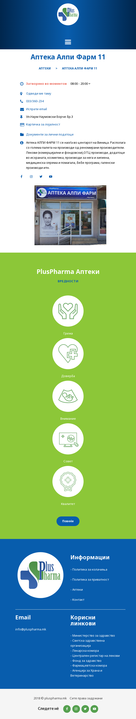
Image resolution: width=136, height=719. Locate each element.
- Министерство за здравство (92, 635)
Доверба (68, 376)
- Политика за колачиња (88, 569)
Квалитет (68, 504)
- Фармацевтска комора (88, 665)
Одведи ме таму (38, 93)
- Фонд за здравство (86, 660)
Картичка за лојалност (43, 124)
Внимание (68, 418)
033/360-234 (35, 101)
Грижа (68, 333)
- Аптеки (76, 589)
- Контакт (77, 599)
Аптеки (45, 68)
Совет (68, 461)
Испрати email (36, 109)
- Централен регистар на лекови (95, 655)
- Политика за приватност (89, 579)
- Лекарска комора (84, 650)
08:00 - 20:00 (80, 83)
